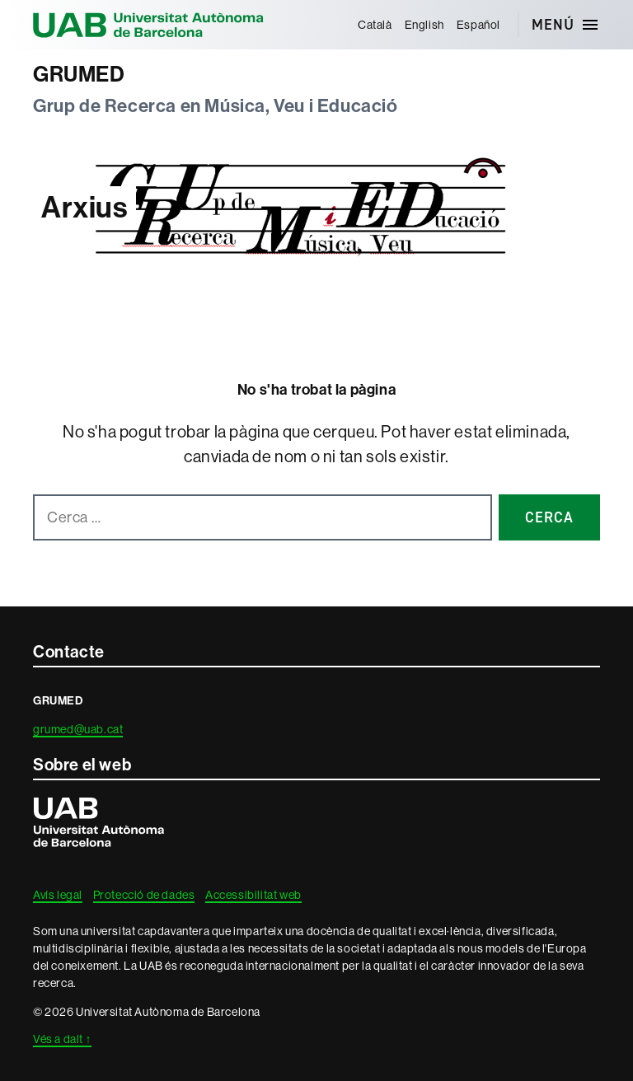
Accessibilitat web (253, 894)
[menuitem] (374, 24)
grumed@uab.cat (78, 729)
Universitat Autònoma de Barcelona (148, 24)
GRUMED (79, 74)
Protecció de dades (144, 894)
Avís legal (57, 894)
